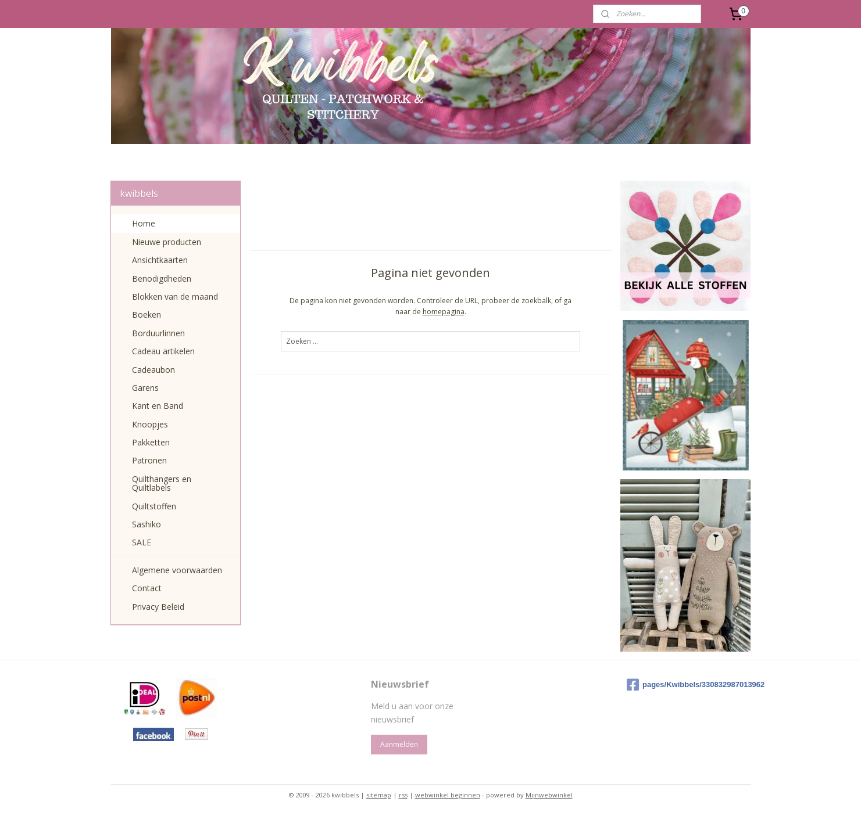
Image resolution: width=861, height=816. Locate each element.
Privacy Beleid (158, 606)
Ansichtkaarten (160, 259)
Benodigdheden (161, 278)
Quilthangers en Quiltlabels (161, 483)
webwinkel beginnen (447, 794)
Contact (147, 588)
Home (143, 223)
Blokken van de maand (175, 296)
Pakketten (151, 442)
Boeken (146, 314)
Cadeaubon (153, 369)
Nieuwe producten (166, 241)
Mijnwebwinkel (549, 794)
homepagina (443, 312)
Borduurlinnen (158, 333)
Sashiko (146, 524)
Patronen (149, 460)
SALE (141, 542)
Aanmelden (399, 744)
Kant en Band (157, 405)
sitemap (378, 794)
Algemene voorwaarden (177, 570)
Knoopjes (150, 424)
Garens (145, 387)
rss (403, 794)
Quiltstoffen (154, 506)
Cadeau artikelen (163, 351)
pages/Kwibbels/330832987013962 (686, 685)
